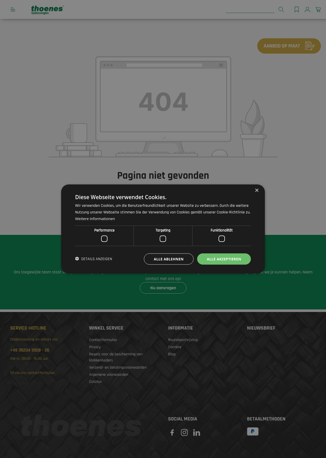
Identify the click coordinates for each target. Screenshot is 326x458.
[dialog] (163, 229)
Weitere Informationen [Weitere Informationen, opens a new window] (95, 218)
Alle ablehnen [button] (168, 258)
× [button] (257, 190)
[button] (93, 259)
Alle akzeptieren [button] (224, 258)
